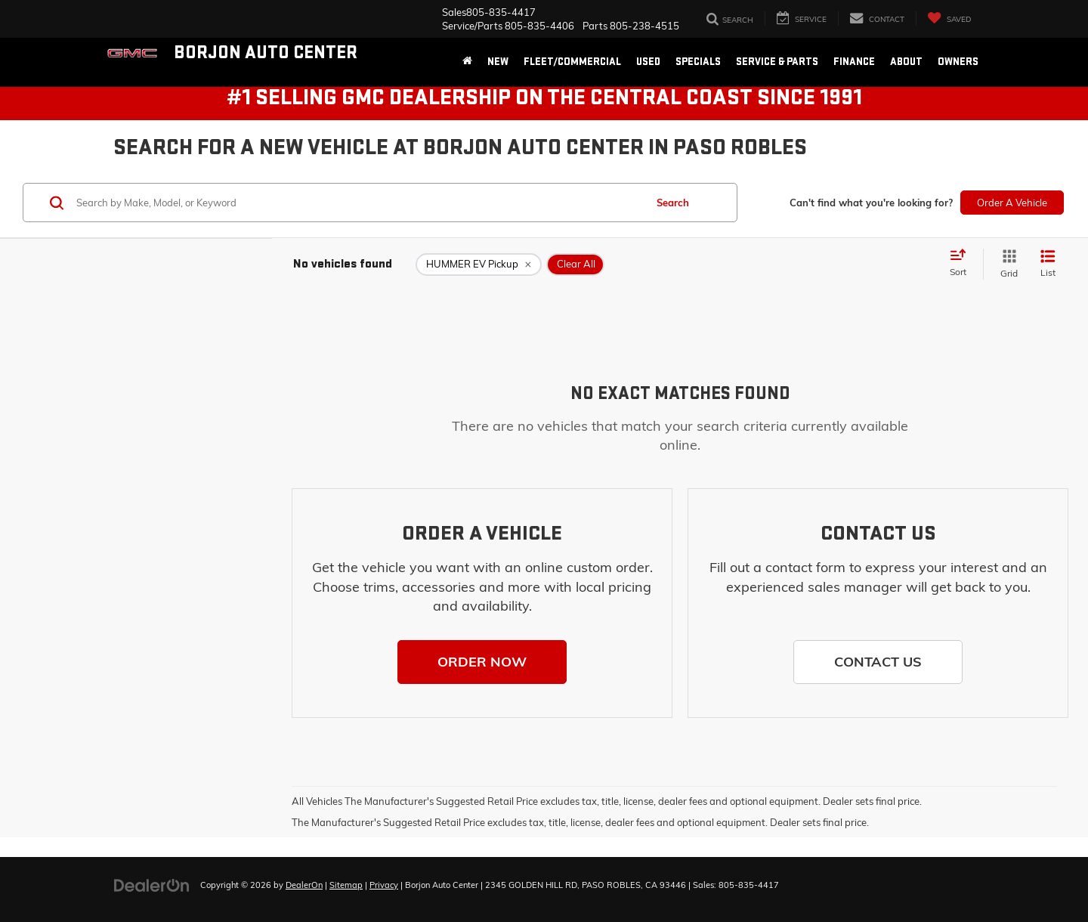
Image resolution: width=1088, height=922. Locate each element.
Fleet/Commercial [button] (572, 61)
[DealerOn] (151, 884)
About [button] (906, 61)
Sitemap (346, 885)
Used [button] (648, 61)
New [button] (497, 61)
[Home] (467, 62)
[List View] (1048, 264)
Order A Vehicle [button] (1012, 202)
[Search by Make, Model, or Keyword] (358, 202)
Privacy (383, 885)
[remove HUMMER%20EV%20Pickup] (479, 264)
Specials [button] (698, 61)
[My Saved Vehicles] (949, 18)
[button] (482, 662)
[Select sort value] (962, 264)
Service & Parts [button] (777, 61)
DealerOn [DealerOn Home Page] (304, 885)
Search (673, 202)
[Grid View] (1006, 264)
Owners (958, 61)
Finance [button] (854, 61)
